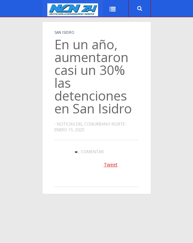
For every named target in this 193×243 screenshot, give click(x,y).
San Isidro (64, 32)
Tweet (111, 164)
